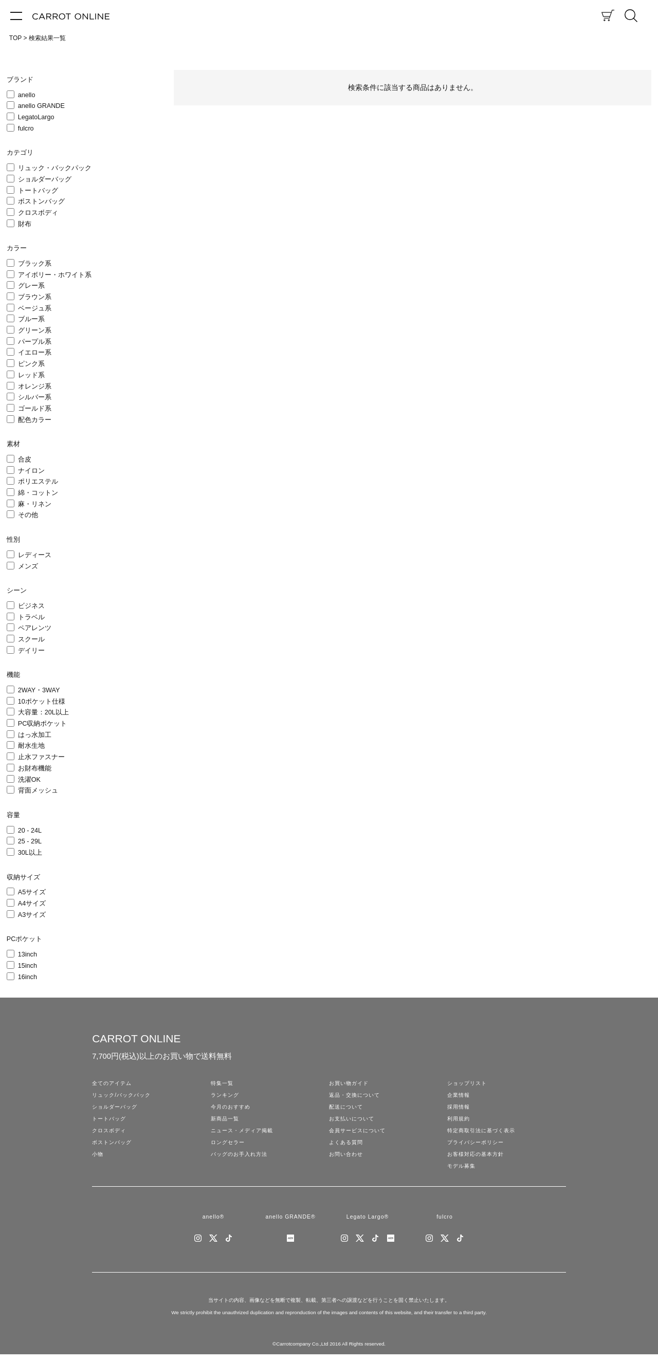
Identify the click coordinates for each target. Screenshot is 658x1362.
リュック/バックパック (124, 1096)
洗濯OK (29, 779)
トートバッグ (38, 190)
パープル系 (34, 341)
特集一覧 (223, 1083)
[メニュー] (16, 15)
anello (26, 95)
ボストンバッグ (41, 201)
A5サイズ (32, 892)
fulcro (26, 128)
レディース (34, 555)
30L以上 (30, 852)
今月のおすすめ (232, 1109)
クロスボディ (38, 212)
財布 (24, 224)
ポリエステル (38, 481)
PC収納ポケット (42, 723)
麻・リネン (34, 504)
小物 (98, 1159)
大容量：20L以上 (43, 712)
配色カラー (34, 420)
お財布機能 (34, 768)
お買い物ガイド (350, 1083)
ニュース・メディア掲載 (245, 1134)
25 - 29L (30, 841)
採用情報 (459, 1109)
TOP (15, 38)
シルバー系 (34, 397)
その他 (28, 515)
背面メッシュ (38, 790)
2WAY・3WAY (39, 690)
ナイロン (31, 470)
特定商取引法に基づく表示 (484, 1134)
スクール (31, 639)
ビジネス (31, 606)
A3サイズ (32, 914)
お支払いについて (353, 1121)
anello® (213, 1224)
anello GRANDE (41, 105)
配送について (347, 1109)
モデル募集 (462, 1172)
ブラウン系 (34, 297)
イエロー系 (34, 352)
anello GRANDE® (290, 1224)
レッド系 (31, 375)
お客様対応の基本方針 (478, 1159)
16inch (27, 977)
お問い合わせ (347, 1159)
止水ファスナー (41, 757)
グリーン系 (34, 330)
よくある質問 (347, 1147)
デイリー (31, 650)
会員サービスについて (360, 1134)
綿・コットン (38, 492)
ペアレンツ (34, 628)
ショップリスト (468, 1083)
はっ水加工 (34, 735)
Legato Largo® (367, 1224)
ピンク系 (31, 363)
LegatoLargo (36, 117)
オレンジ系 (34, 386)
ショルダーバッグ (44, 179)
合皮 (24, 459)
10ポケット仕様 (41, 701)
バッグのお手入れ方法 (241, 1159)
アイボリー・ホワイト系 (55, 275)
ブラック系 (34, 263)
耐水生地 (31, 745)
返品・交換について (357, 1096)
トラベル (31, 617)
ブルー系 (31, 319)
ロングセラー (229, 1147)
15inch (27, 965)
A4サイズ (32, 903)
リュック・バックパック (55, 168)
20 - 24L (30, 830)
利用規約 (459, 1121)
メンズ (28, 566)
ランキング (226, 1096)
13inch (27, 954)
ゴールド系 (34, 408)
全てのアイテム (113, 1083)
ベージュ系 (34, 308)
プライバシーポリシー (478, 1147)
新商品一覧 (226, 1121)
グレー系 (31, 285)
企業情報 (459, 1096)
